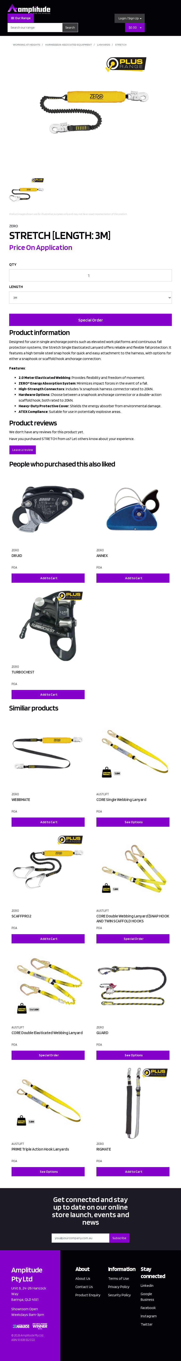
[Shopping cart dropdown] (141, 27)
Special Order (90, 319)
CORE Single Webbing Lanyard (121, 799)
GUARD (102, 1032)
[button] (130, 18)
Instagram (149, 1316)
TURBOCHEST (23, 672)
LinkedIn (147, 1285)
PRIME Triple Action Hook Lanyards (40, 1149)
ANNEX (102, 555)
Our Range (21, 18)
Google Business (148, 1297)
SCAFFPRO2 (21, 916)
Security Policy (119, 1295)
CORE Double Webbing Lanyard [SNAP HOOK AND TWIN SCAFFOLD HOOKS (132, 918)
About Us (82, 1278)
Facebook (148, 1307)
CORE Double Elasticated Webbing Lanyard (47, 1032)
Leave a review (22, 450)
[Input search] (35, 27)
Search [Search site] (70, 27)
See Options (134, 822)
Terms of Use (118, 1278)
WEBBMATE (21, 799)
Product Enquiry (81, 1298)
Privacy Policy (118, 1286)
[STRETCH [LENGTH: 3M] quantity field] (90, 275)
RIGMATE (103, 1149)
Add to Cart (49, 578)
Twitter (146, 1324)
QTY (12, 264)
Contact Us (84, 1286)
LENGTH (16, 286)
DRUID (17, 555)
